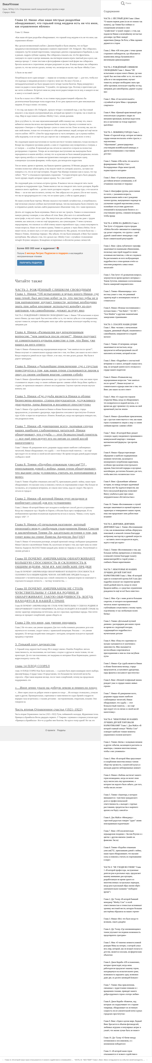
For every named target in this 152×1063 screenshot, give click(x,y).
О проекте (50, 730)
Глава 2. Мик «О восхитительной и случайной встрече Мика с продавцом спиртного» (120, 102)
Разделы (61, 730)
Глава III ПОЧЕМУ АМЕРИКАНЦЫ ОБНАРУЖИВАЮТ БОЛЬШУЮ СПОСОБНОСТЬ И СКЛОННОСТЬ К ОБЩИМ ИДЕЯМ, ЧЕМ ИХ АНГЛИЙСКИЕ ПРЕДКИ (55, 562)
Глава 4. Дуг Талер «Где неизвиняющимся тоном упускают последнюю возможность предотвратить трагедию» (122, 932)
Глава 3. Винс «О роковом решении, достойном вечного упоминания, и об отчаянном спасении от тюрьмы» (120, 180)
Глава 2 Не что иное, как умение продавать (45, 622)
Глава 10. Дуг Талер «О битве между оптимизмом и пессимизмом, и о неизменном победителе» (120, 1041)
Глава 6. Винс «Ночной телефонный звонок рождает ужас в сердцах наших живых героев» (123, 683)
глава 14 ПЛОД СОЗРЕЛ (32, 666)
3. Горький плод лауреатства (35, 644)
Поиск (125, 3)
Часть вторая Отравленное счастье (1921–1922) (48, 709)
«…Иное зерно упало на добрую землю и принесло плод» (56, 687)
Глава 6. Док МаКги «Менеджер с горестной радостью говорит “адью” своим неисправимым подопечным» (122, 820)
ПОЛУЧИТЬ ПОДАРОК (31, 263)
